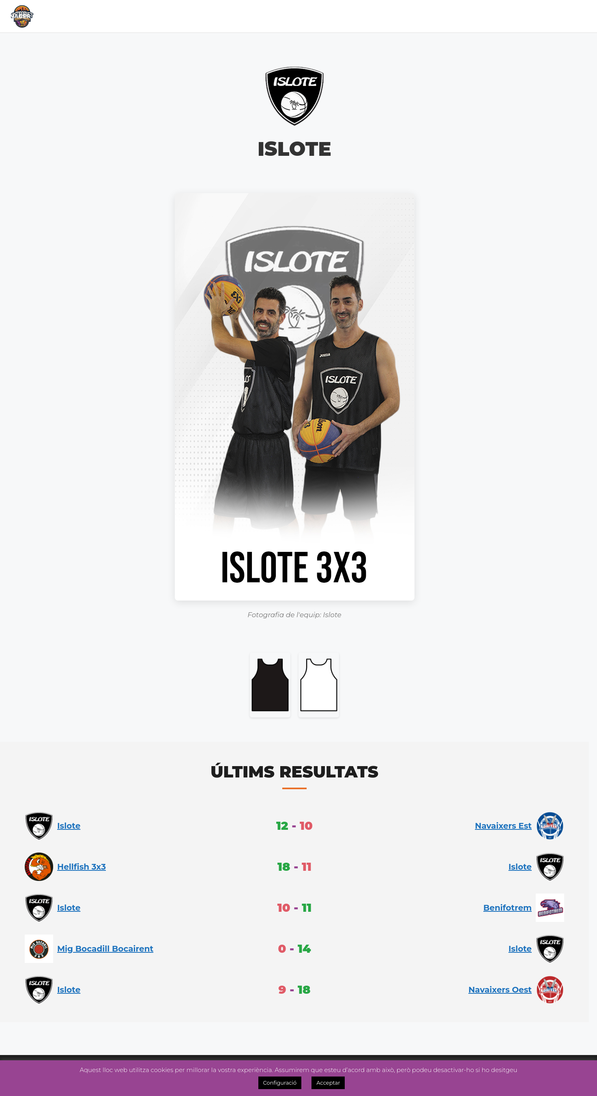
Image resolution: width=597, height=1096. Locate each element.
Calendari (158, 16)
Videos (544, 16)
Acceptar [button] (328, 1082)
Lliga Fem (255, 16)
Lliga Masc (206, 16)
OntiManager (498, 16)
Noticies (299, 16)
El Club (114, 16)
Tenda (394, 16)
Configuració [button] (280, 1082)
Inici (82, 16)
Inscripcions (439, 16)
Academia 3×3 (349, 16)
